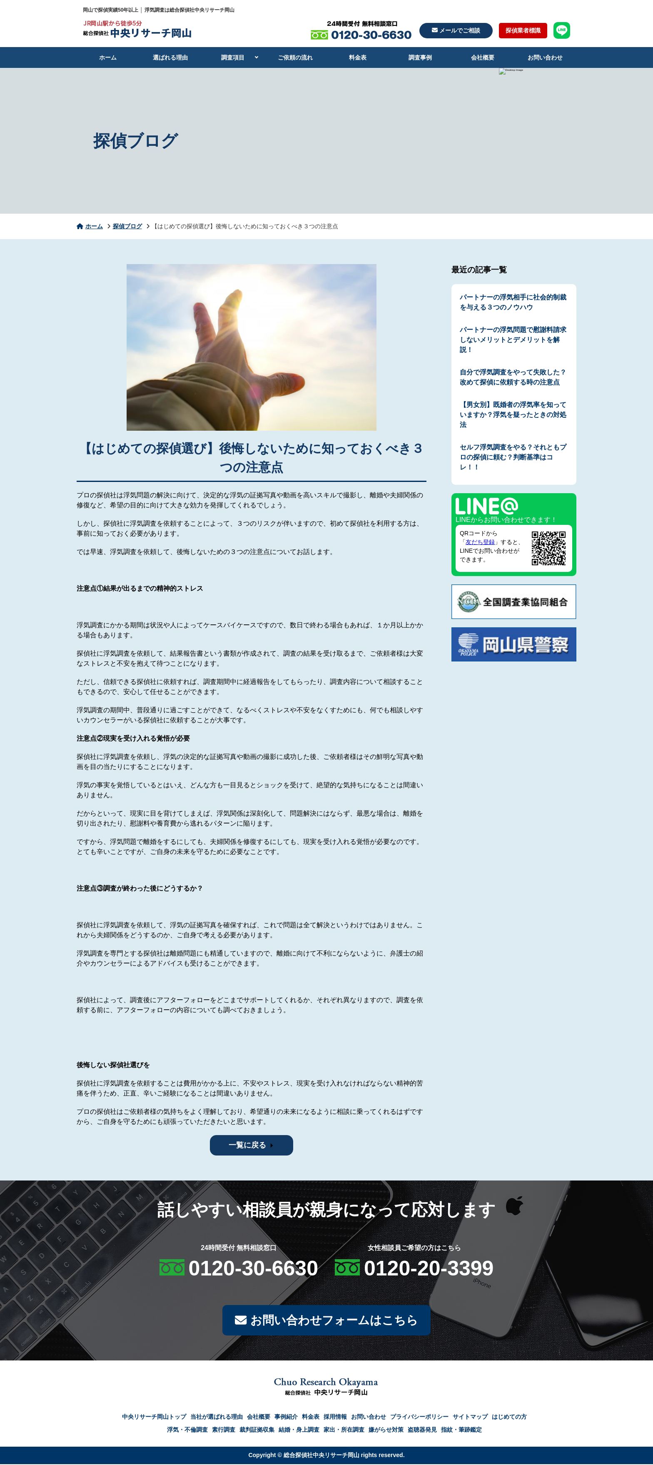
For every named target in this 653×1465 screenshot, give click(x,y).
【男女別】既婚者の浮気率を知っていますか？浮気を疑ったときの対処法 (513, 414)
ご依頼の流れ (295, 57)
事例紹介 (286, 1417)
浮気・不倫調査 (187, 1430)
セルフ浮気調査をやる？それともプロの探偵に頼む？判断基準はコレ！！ (513, 457)
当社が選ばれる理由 (216, 1417)
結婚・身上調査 (299, 1430)
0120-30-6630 (253, 1268)
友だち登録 (480, 542)
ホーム (108, 57)
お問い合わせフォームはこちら (326, 1321)
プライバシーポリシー (419, 1417)
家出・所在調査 (344, 1430)
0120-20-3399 (428, 1268)
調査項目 (232, 57)
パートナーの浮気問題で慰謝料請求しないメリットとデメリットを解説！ (513, 339)
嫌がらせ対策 (386, 1430)
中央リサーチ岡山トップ (154, 1417)
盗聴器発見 (422, 1430)
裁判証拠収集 (256, 1430)
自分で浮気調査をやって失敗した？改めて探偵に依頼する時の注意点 (513, 377)
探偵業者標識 (523, 30)
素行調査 (223, 1430)
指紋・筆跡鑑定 (461, 1430)
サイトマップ (470, 1417)
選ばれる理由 (170, 57)
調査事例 (420, 57)
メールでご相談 (456, 30)
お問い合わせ (545, 57)
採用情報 (335, 1417)
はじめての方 (509, 1417)
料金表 (357, 57)
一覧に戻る (247, 1145)
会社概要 (482, 57)
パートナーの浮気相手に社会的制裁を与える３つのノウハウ (513, 302)
